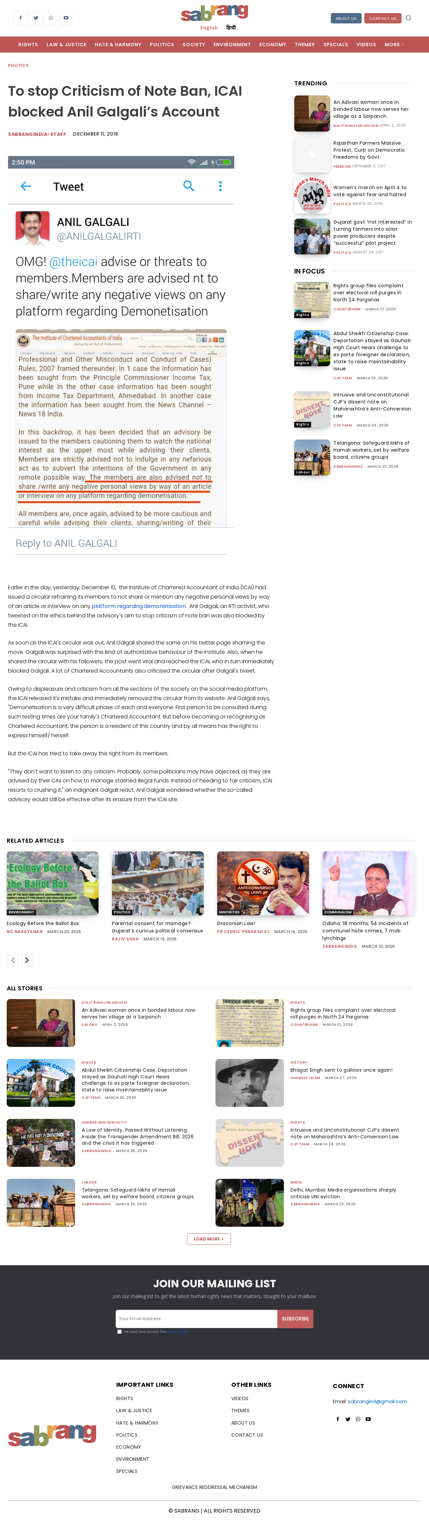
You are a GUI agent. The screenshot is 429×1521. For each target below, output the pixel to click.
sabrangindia (348, 466)
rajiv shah (125, 939)
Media (296, 1182)
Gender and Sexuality (104, 1122)
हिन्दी (231, 27)
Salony (89, 1024)
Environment (21, 912)
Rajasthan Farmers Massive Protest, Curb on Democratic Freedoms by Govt (367, 150)
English (209, 27)
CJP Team (342, 378)
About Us (346, 18)
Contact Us (382, 18)
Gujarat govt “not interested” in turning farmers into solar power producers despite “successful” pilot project (371, 232)
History (299, 1062)
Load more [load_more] (209, 1239)
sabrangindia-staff (37, 134)
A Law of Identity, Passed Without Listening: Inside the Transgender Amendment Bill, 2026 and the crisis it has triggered (137, 1136)
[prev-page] (13, 961)
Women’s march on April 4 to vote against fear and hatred (367, 191)
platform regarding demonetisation (139, 606)
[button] (408, 18)
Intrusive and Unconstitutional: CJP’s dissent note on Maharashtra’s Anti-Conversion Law (372, 405)
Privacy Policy (177, 1331)
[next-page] (27, 961)
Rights (302, 314)
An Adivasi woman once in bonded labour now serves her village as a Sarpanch (368, 109)
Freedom (342, 166)
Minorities (229, 912)
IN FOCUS (309, 271)
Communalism (338, 912)
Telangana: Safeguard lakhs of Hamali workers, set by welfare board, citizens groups (371, 450)
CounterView (347, 309)
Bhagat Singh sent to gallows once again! (345, 1070)
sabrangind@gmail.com (377, 1401)
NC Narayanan (25, 931)
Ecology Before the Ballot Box (43, 923)
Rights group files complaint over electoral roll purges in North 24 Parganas (368, 292)
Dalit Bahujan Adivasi (356, 126)
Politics (18, 66)
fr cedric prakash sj (243, 931)
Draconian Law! (236, 923)
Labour (303, 472)
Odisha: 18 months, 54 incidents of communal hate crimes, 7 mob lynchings (365, 930)
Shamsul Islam (305, 1077)
